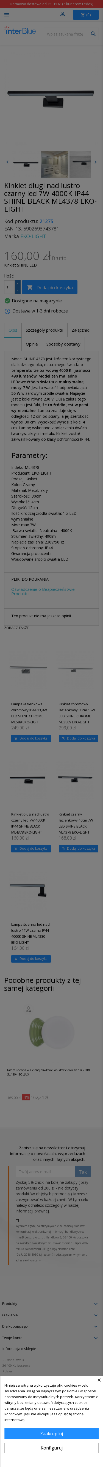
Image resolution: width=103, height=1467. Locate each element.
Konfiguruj (52, 1448)
